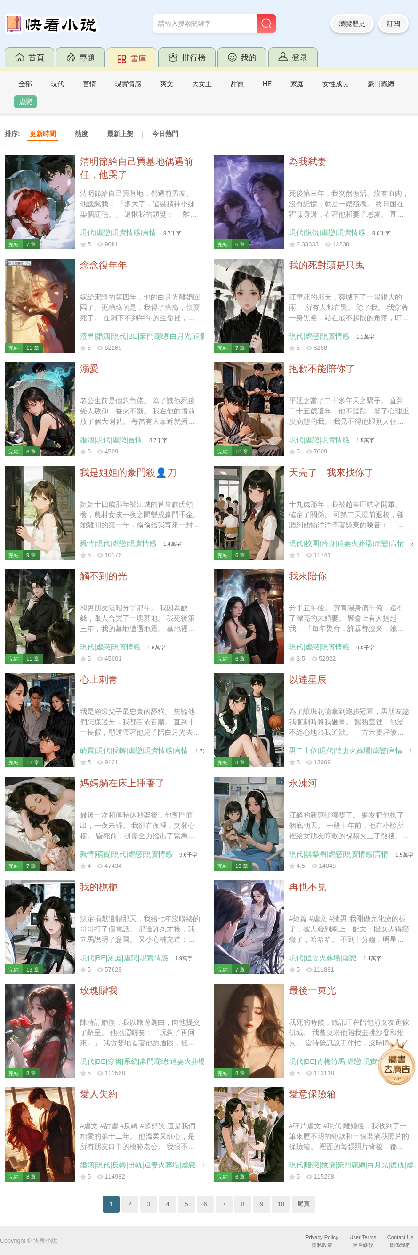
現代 (57, 84)
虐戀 (25, 101)
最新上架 (120, 134)
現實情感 (128, 84)
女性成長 (335, 84)
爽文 (166, 84)
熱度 (81, 134)
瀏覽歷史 (352, 23)
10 (281, 1204)
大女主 (202, 84)
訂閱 (393, 23)
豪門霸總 (381, 84)
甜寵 (237, 84)
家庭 (297, 84)
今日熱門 (165, 134)
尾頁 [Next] (303, 1204)
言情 (89, 84)
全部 (25, 84)
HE (267, 84)
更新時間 (43, 134)
